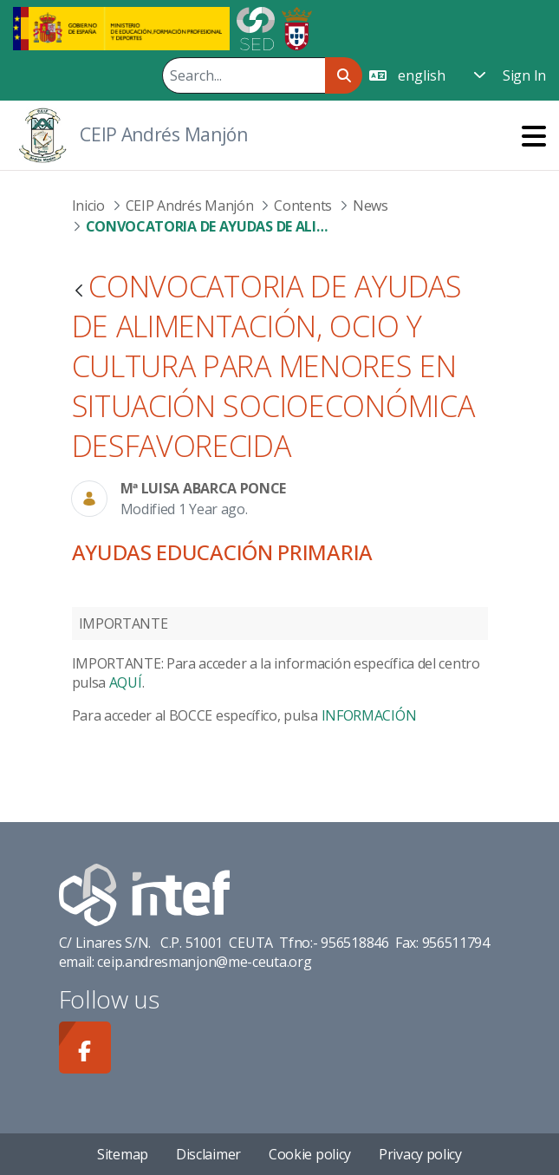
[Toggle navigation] (534, 135)
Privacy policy (420, 1154)
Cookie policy (310, 1154)
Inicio (88, 205)
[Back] (79, 291)
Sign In (524, 75)
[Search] (243, 75)
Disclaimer (208, 1154)
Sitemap (122, 1154)
